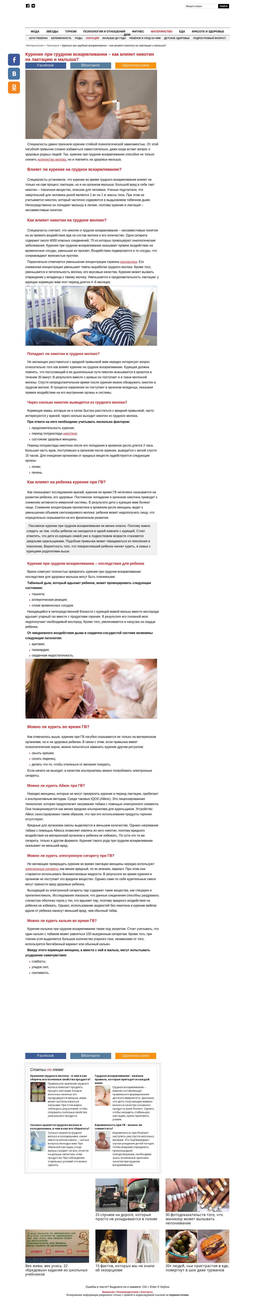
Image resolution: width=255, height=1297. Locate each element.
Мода (35, 31)
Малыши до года (114, 38)
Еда (182, 31)
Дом (127, 34)
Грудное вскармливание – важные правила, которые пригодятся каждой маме (122, 1079)
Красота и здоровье (208, 31)
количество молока (52, 159)
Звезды (52, 31)
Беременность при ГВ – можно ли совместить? (118, 1126)
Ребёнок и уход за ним (145, 38)
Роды (78, 38)
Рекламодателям (127, 1291)
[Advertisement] (195, 77)
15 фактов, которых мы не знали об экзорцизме (124, 1267)
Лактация (92, 38)
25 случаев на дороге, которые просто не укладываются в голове (126, 1216)
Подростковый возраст (209, 38)
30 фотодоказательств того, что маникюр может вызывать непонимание (194, 1218)
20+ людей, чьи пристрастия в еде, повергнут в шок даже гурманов (197, 1267)
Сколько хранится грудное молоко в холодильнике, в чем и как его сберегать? (59, 1126)
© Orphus (163, 1286)
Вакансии (108, 1291)
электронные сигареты (42, 869)
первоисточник (179, 1294)
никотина (70, 433)
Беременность (61, 38)
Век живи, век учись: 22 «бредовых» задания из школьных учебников (56, 1270)
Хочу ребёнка (38, 38)
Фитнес (138, 31)
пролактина (128, 261)
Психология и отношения (104, 31)
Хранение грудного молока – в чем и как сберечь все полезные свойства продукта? (60, 1077)
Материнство (161, 31)
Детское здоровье (177, 38)
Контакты (146, 1291)
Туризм (70, 31)
